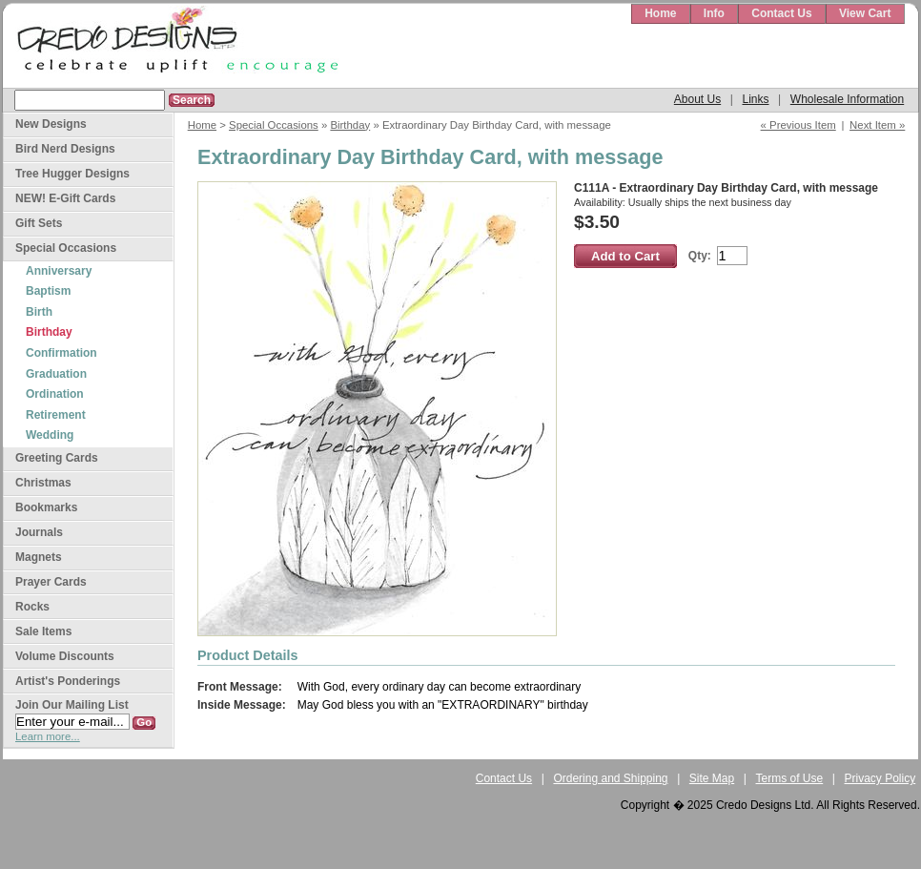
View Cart (864, 13)
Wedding (49, 435)
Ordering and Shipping (610, 778)
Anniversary (59, 271)
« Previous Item (798, 125)
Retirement (56, 415)
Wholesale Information (847, 99)
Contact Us (781, 13)
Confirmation (61, 353)
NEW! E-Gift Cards (65, 198)
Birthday (350, 125)
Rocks (32, 606)
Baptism (48, 291)
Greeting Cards (56, 458)
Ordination (55, 394)
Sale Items (43, 631)
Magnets (38, 557)
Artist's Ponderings (67, 681)
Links (755, 99)
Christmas (43, 482)
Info (714, 13)
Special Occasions (273, 125)
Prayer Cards (51, 582)
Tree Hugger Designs (72, 173)
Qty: (699, 255)
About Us (697, 99)
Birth (39, 312)
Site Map (711, 778)
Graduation (56, 374)
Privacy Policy (880, 778)
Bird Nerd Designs (65, 148)
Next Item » (877, 125)
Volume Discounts (64, 656)
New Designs (51, 124)
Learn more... (47, 736)
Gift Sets (38, 223)
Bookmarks (46, 507)
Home (660, 13)
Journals (39, 532)
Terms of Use (790, 778)
